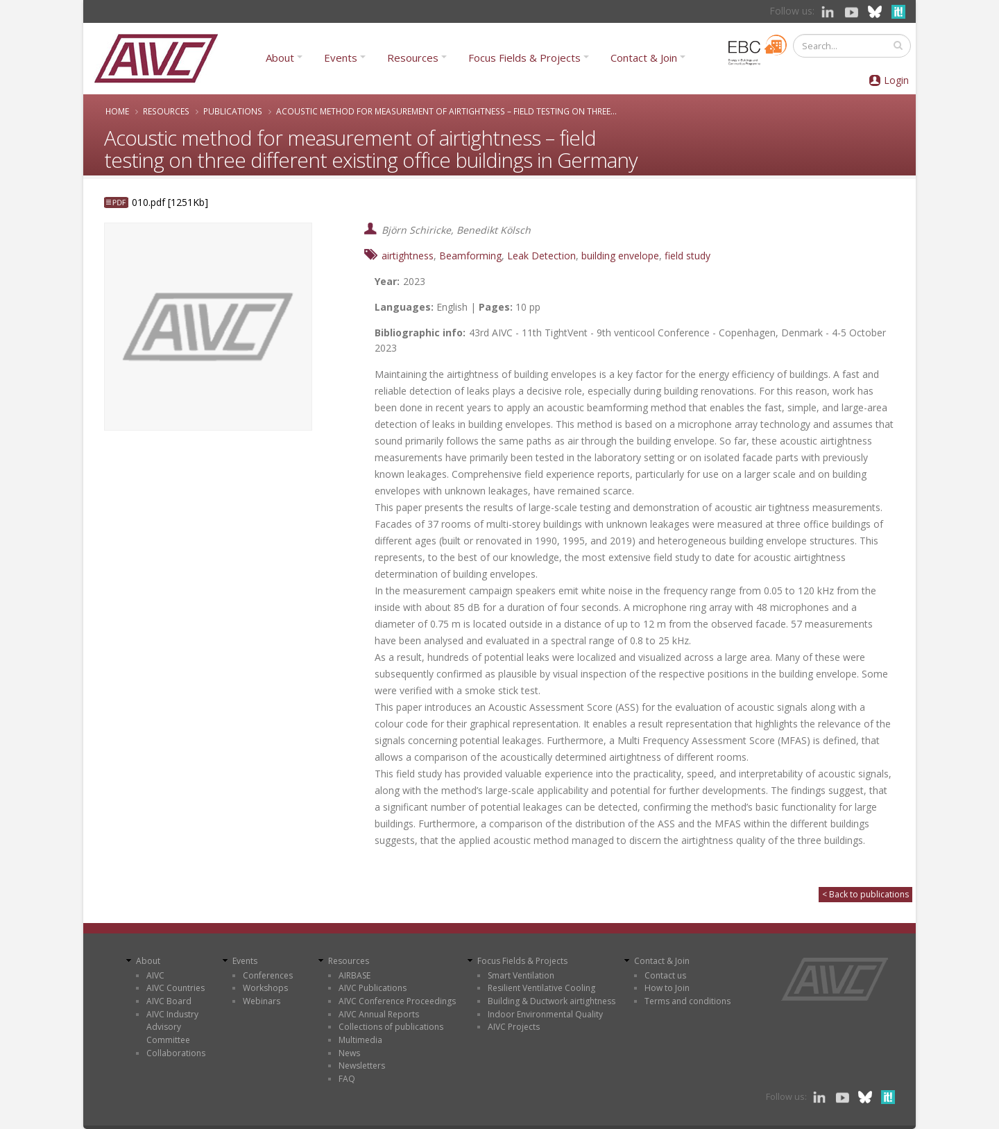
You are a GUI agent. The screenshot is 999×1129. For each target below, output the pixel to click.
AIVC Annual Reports (379, 1014)
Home (117, 111)
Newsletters (362, 1065)
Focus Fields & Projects (524, 57)
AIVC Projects (514, 1027)
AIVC (155, 975)
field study (687, 255)
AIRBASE (354, 975)
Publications (232, 111)
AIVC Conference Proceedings (397, 1001)
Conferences (268, 975)
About (280, 57)
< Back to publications (865, 894)
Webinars (261, 1001)
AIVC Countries (175, 988)
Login (896, 80)
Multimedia (360, 1040)
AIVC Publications (373, 988)
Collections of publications (391, 1027)
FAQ (347, 1079)
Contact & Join (643, 57)
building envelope (620, 255)
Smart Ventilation (521, 975)
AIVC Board (168, 1001)
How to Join (667, 988)
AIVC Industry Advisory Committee (172, 1027)
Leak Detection (541, 255)
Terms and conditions (687, 1001)
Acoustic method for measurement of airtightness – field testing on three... (446, 111)
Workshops (265, 988)
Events (340, 57)
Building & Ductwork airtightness (551, 1001)
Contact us (665, 975)
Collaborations (175, 1053)
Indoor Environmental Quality (545, 1014)
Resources (412, 57)
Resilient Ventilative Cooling (541, 988)
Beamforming (470, 255)
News (349, 1053)
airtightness (408, 255)
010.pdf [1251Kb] (170, 202)
